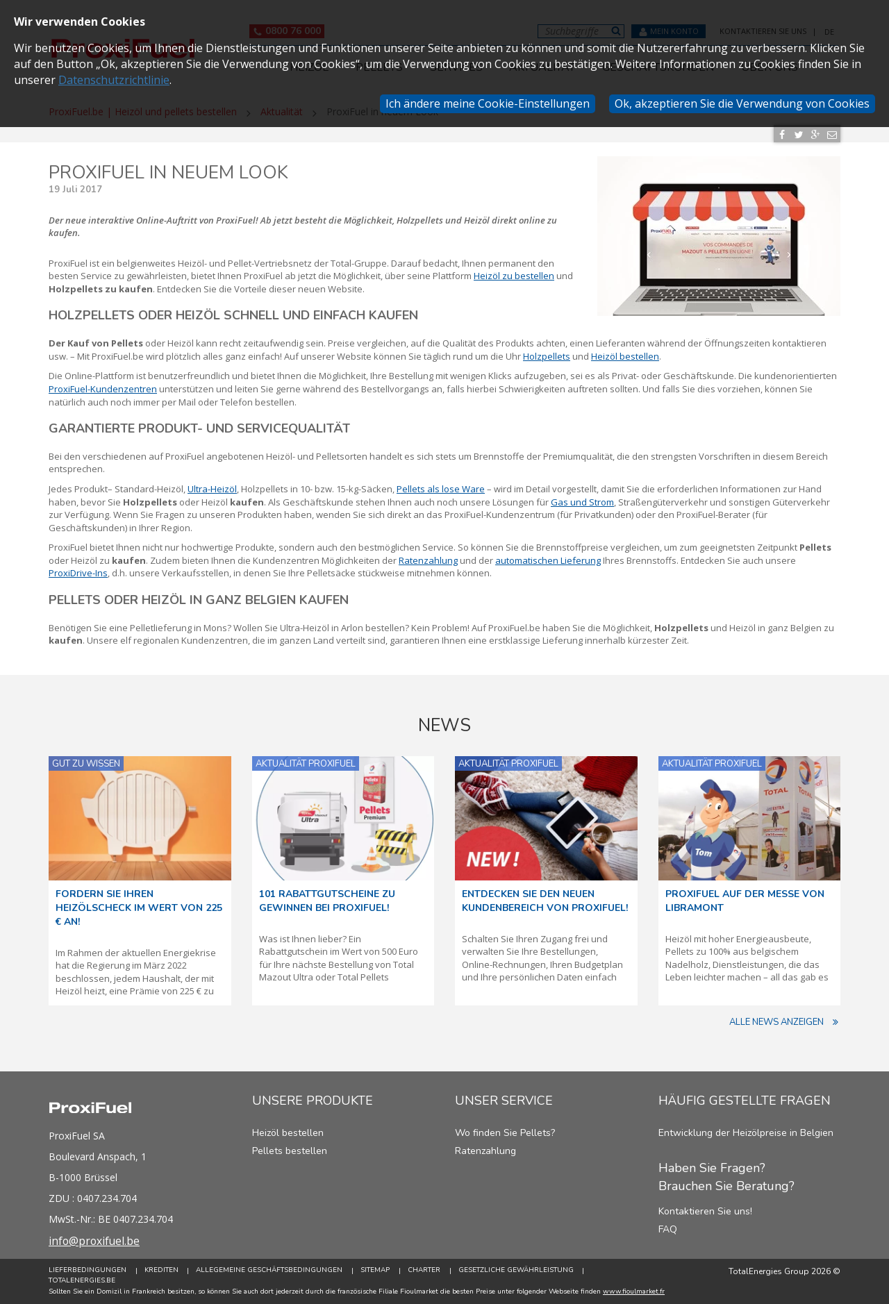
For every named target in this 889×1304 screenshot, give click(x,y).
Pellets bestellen (289, 1150)
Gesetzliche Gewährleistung (516, 1271)
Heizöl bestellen (625, 356)
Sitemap (375, 1271)
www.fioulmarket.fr (634, 1291)
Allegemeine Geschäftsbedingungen (270, 1271)
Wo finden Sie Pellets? (505, 1132)
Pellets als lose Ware (441, 489)
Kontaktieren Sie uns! (705, 1211)
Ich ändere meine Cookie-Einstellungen (487, 103)
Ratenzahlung (485, 1150)
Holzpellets (546, 356)
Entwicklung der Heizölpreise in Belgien (745, 1132)
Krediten (161, 1271)
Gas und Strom (582, 502)
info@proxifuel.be (95, 1240)
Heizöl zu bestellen (514, 275)
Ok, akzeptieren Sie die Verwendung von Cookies (742, 103)
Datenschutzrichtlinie (113, 79)
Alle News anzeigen (784, 1022)
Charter (424, 1271)
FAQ (667, 1229)
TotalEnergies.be (82, 1280)
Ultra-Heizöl (212, 489)
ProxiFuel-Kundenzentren (103, 389)
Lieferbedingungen (87, 1271)
